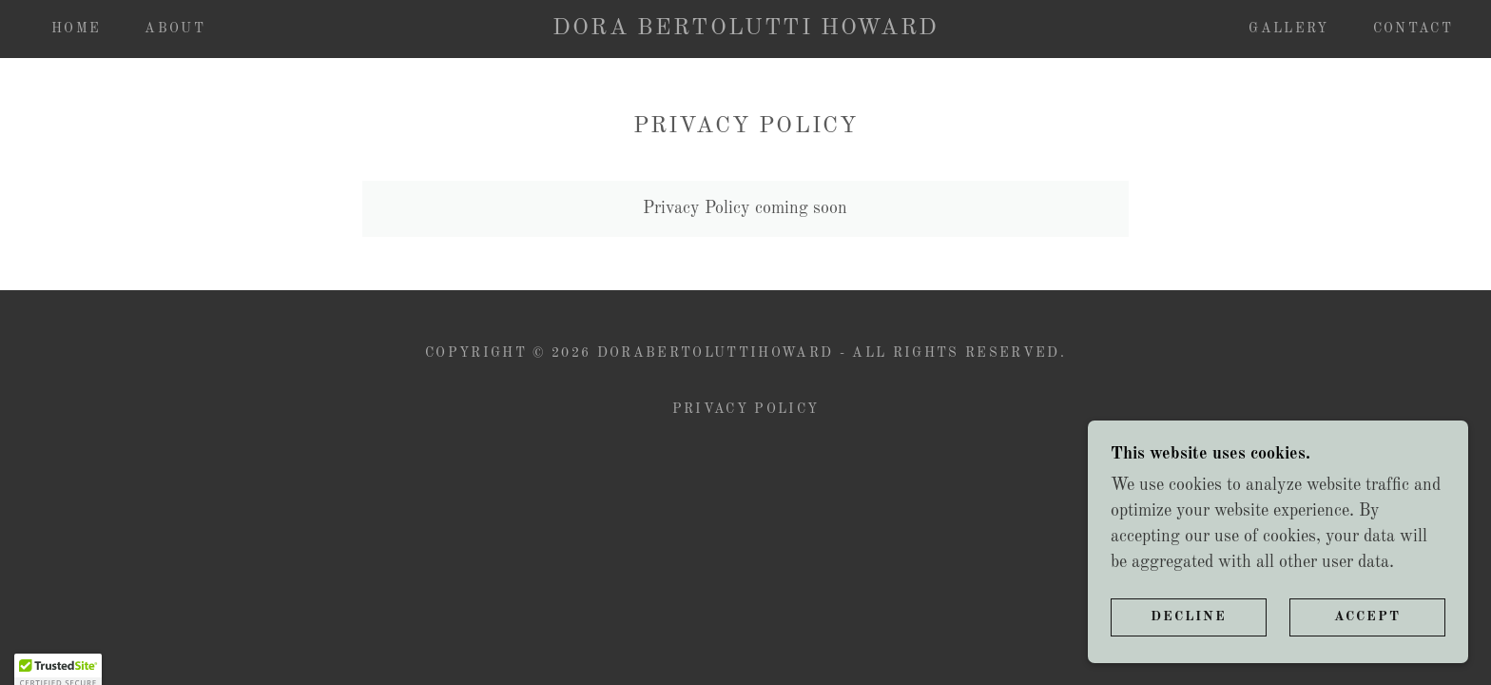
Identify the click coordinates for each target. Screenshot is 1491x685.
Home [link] (76, 28)
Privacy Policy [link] (746, 409)
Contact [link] (1413, 28)
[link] (745, 29)
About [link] (175, 28)
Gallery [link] (1288, 28)
